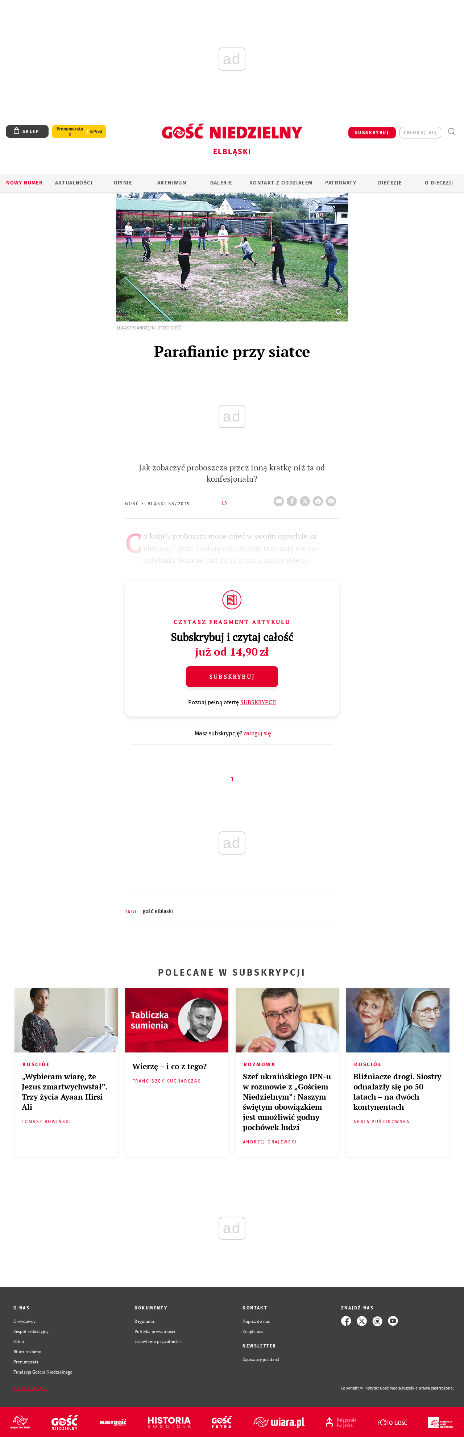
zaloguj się (420, 132)
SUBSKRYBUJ (372, 132)
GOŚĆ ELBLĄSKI (158, 911)
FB (293, 499)
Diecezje (390, 183)
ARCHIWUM (172, 183)
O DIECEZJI (439, 183)
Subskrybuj (232, 677)
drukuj (319, 499)
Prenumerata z (70, 131)
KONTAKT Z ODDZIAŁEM (281, 183)
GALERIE (221, 183)
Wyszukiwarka (451, 131)
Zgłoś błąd (30, 1388)
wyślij (332, 499)
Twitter (306, 499)
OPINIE (123, 183)
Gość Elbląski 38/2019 (157, 503)
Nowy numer (24, 183)
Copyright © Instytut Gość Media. (371, 1388)
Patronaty (340, 183)
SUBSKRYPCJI (258, 702)
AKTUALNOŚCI (73, 183)
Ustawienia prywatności (157, 1341)
